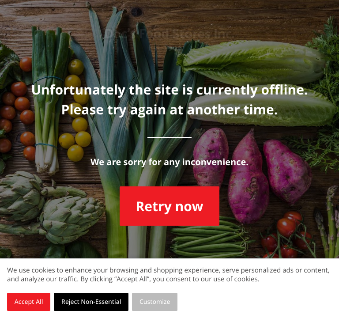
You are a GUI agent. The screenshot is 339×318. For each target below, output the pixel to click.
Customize (154, 302)
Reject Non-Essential (91, 302)
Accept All (29, 302)
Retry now (169, 206)
